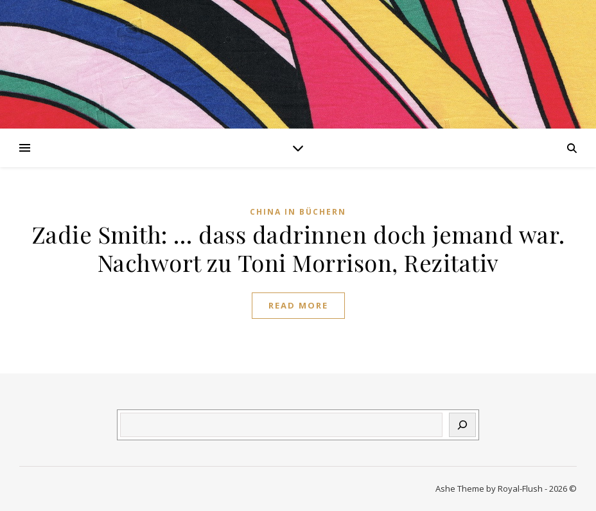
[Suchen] (462, 425)
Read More (298, 305)
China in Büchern (298, 211)
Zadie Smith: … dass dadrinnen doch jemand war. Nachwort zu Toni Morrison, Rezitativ (298, 248)
